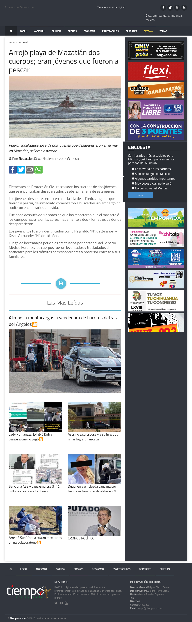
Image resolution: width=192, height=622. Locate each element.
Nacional (39, 31)
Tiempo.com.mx (18, 618)
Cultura (165, 569)
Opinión (56, 31)
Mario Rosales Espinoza (147, 594)
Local (23, 31)
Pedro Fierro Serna (149, 590)
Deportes (131, 31)
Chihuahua (139, 604)
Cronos (72, 31)
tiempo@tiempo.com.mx (146, 608)
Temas (163, 31)
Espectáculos (110, 31)
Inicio (11, 42)
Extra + (148, 31)
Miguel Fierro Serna (149, 587)
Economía (89, 31)
